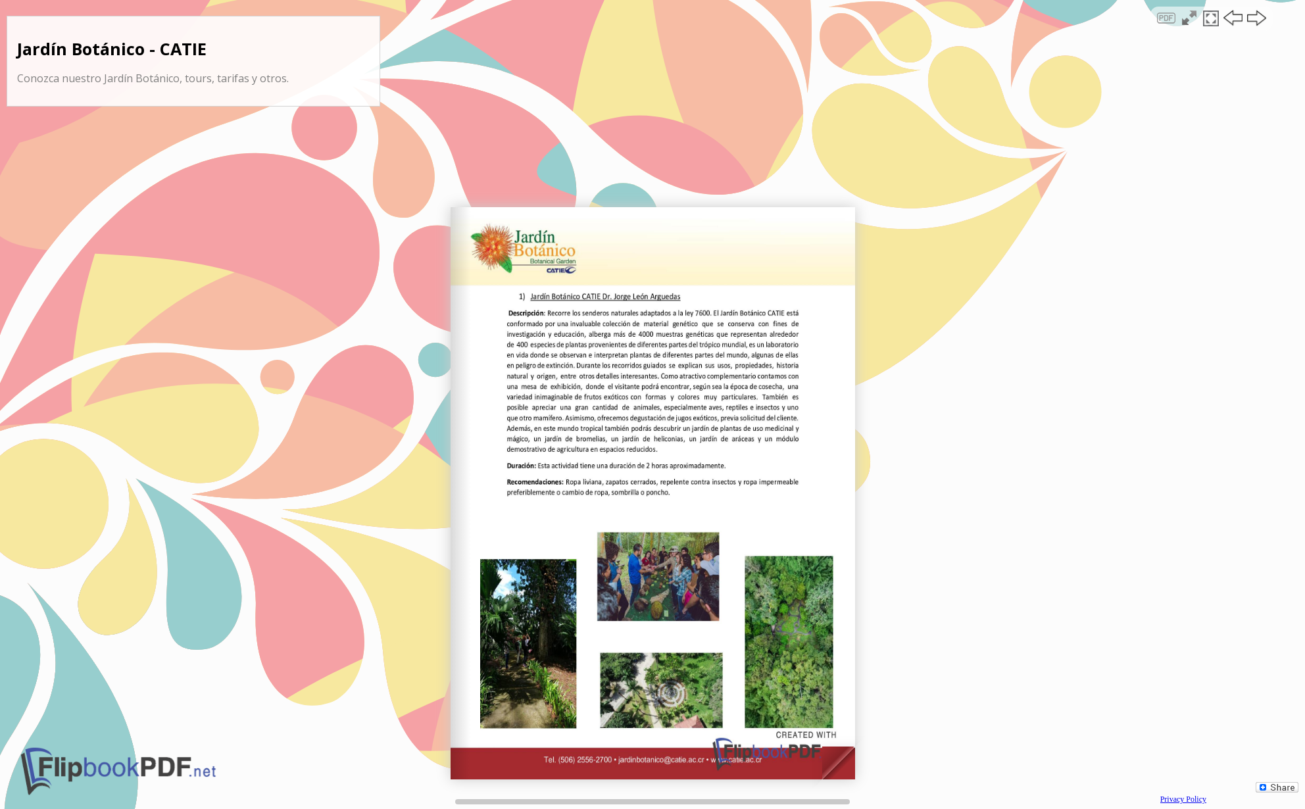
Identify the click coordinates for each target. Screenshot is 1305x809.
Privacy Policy (1183, 799)
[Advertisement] (652, 114)
